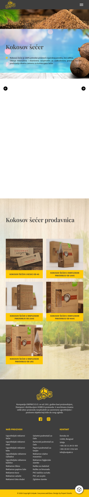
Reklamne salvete (13, 476)
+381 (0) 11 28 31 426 (69, 445)
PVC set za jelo (39, 476)
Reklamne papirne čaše (16, 469)
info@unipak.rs (66, 452)
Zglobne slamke (40, 479)
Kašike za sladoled (41, 466)
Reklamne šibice (13, 466)
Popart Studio (66, 493)
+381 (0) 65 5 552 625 (69, 449)
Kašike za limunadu (41, 469)
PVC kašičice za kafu (41, 472)
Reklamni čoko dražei (15, 479)
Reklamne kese (12, 472)
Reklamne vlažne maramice (40, 455)
